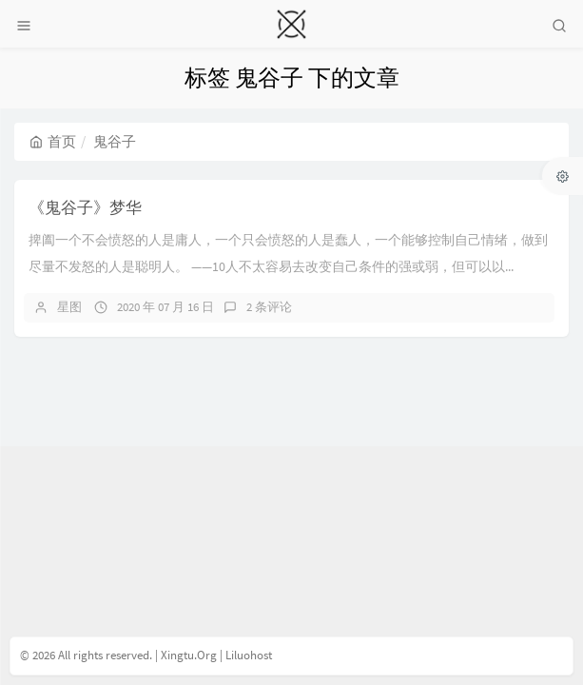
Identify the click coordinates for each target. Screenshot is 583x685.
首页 (52, 141)
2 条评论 (269, 307)
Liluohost (248, 655)
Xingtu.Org (189, 655)
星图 (69, 307)
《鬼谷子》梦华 (85, 207)
